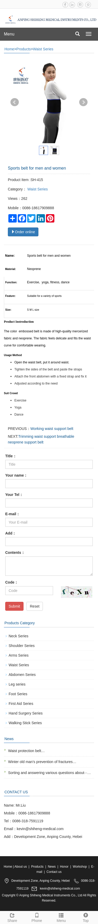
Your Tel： (14, 495)
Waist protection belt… (26, 751)
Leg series (17, 684)
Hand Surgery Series (26, 713)
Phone (37, 917)
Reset (34, 606)
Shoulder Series (22, 646)
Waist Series (43, 49)
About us (20, 866)
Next (83, 102)
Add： (10, 533)
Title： (10, 456)
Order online (23, 232)
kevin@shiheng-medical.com (60, 889)
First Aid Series (21, 703)
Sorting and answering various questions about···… (49, 773)
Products (23, 49)
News (52, 866)
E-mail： (12, 514)
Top (85, 917)
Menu (9, 34)
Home (9, 49)
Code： (11, 582)
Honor (64, 866)
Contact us (54, 872)
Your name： (16, 475)
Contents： (15, 552)
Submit (14, 606)
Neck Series (18, 636)
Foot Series (18, 694)
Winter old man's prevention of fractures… (42, 762)
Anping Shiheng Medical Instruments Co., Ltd (50, 895)
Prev (14, 102)
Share (12, 917)
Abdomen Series (22, 675)
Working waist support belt (51, 429)
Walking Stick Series (25, 723)
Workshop (80, 866)
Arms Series (18, 655)
